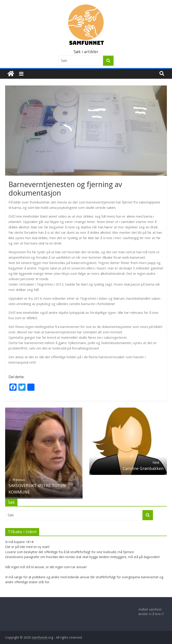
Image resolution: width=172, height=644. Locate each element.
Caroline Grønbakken (128, 465)
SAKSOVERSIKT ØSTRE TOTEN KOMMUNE (44, 486)
